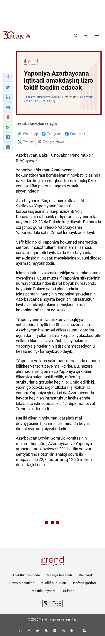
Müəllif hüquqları (53, 583)
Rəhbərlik (86, 575)
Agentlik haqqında (26, 575)
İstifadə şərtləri (84, 583)
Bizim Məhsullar (21, 583)
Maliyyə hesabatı (59, 575)
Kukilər (68, 591)
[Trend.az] (16, 35)
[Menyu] (97, 35)
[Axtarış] (75, 35)
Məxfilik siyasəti (44, 591)
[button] (8, 77)
